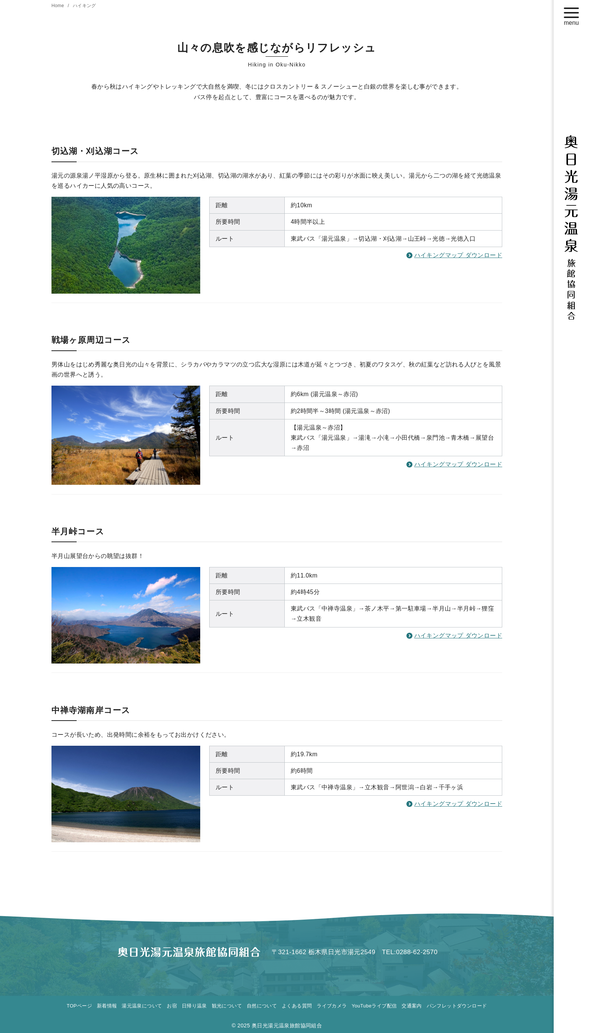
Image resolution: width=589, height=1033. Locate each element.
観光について (227, 1006)
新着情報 (107, 1006)
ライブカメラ (332, 1006)
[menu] (571, 14)
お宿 (172, 1006)
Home (58, 5)
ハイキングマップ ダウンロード (458, 255)
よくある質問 (297, 1006)
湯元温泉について (142, 1006)
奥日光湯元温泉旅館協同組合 (287, 1025)
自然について (262, 1006)
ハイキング (84, 5)
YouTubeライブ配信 (374, 1006)
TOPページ (79, 1006)
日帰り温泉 (194, 1006)
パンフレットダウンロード (457, 1006)
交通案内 (412, 1006)
